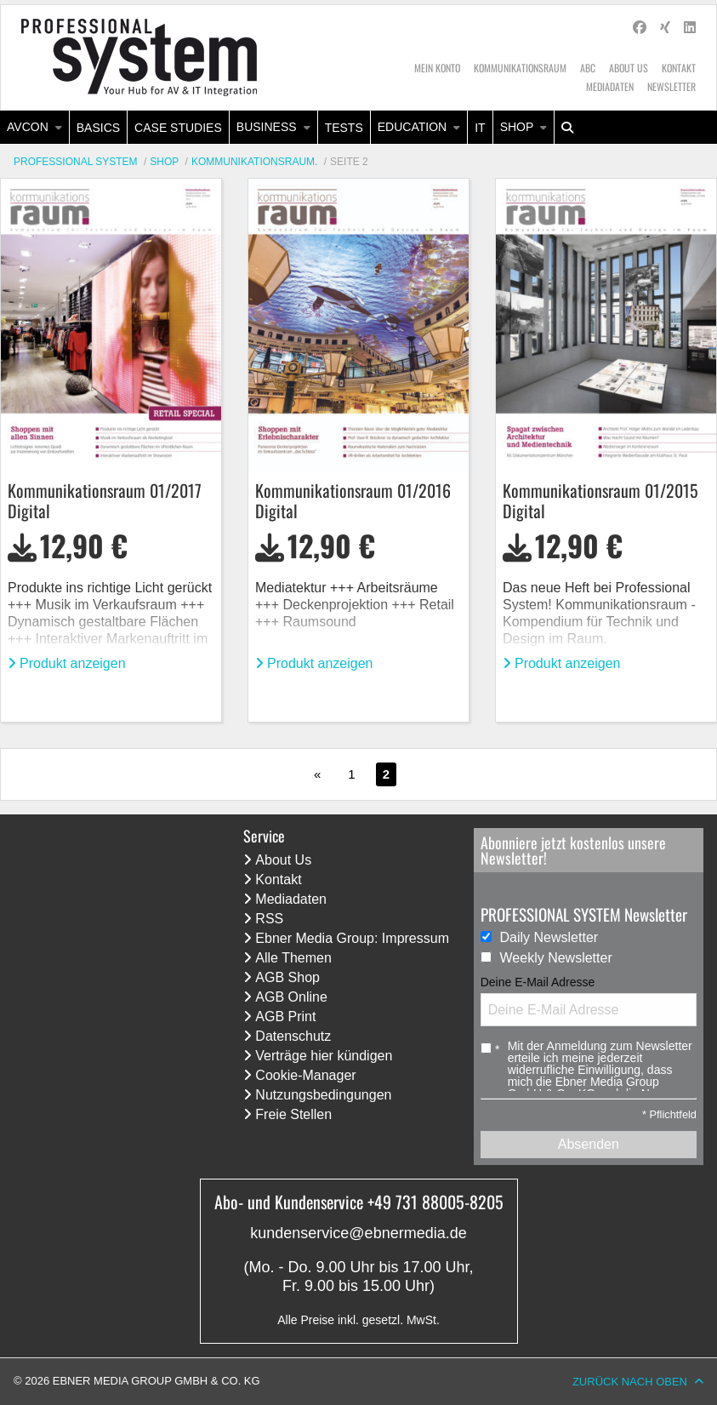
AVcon (27, 127)
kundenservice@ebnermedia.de (358, 1233)
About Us (628, 67)
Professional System (76, 162)
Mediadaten (610, 86)
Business (266, 127)
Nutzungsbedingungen (323, 1095)
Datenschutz (293, 1036)
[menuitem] (35, 127)
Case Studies (178, 127)
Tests (344, 127)
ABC (587, 67)
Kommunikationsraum (520, 67)
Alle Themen (293, 958)
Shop (517, 127)
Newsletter (671, 86)
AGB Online (291, 997)
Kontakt (679, 67)
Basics (98, 127)
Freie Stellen (293, 1114)
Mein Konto (437, 67)
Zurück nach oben (629, 1381)
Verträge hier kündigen (323, 1055)
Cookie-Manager (305, 1075)
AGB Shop (287, 977)
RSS (269, 918)
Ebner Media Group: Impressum (352, 938)
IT (480, 127)
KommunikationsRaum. (254, 162)
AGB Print (285, 1016)
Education (412, 127)
